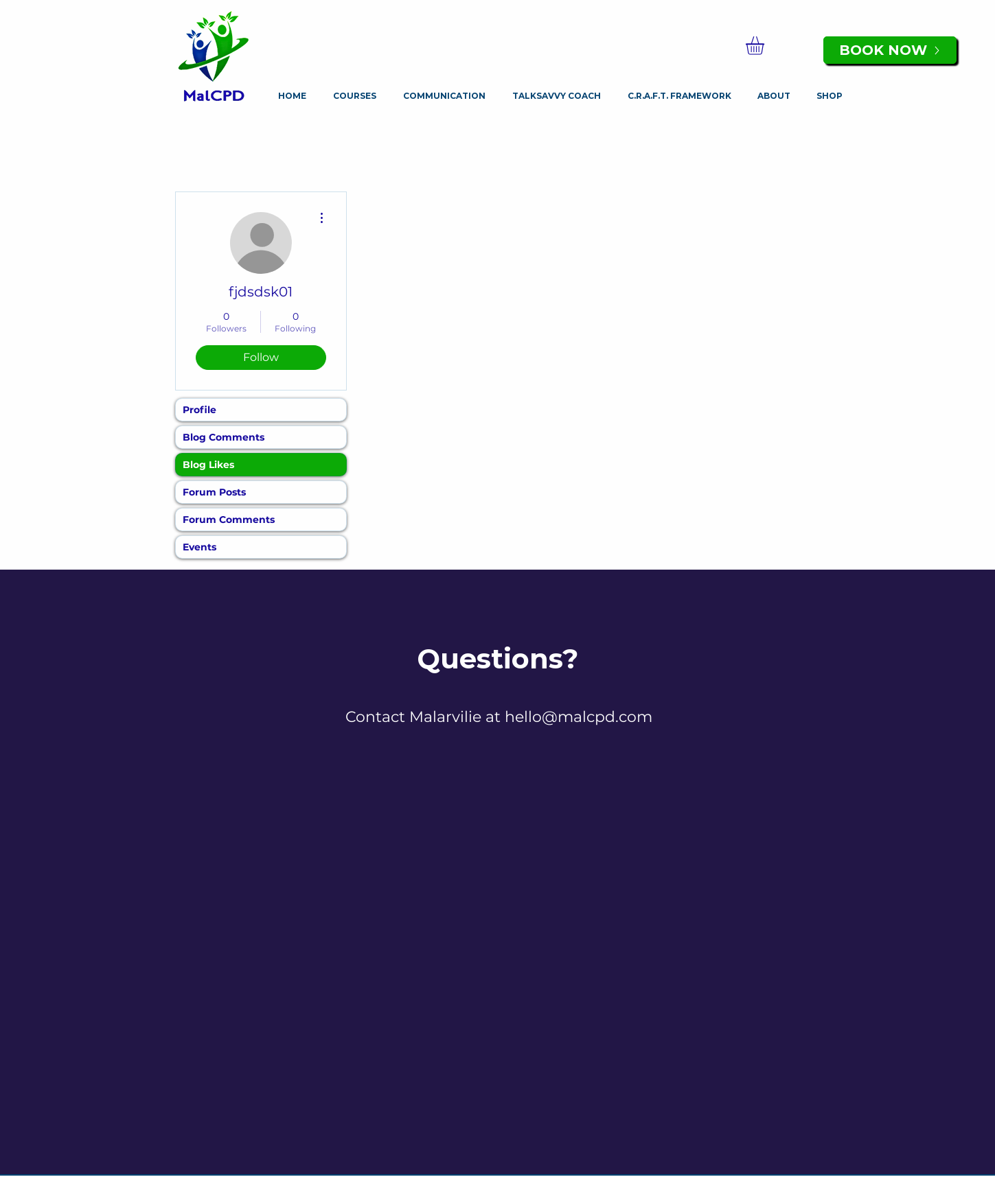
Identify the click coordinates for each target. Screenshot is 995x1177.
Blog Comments (223, 437)
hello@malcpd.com (578, 717)
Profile (199, 410)
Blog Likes (208, 464)
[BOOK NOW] (890, 50)
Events (199, 547)
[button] (766, 45)
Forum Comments (229, 519)
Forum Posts (214, 492)
